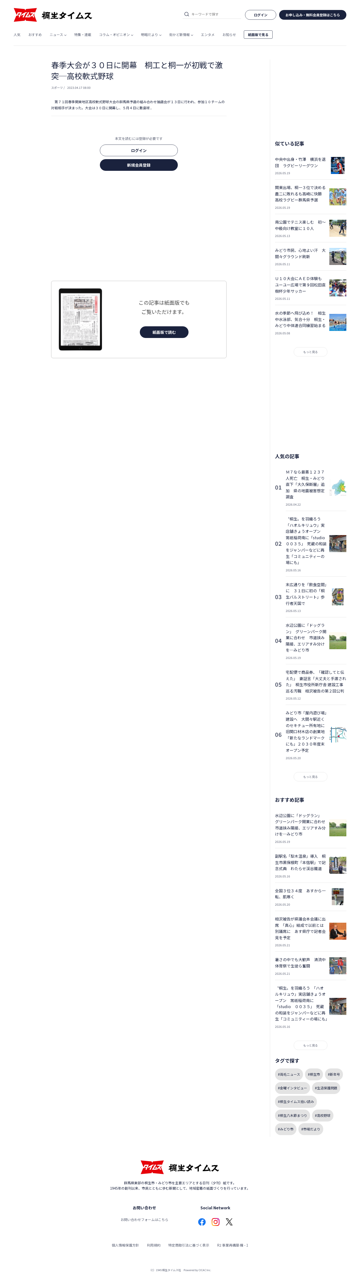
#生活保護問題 (326, 1087)
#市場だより (310, 1129)
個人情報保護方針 (125, 1245)
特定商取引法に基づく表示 (188, 1245)
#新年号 (334, 1074)
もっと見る (310, 352)
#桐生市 (314, 1074)
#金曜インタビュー (292, 1087)
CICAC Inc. (205, 1270)
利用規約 (154, 1245)
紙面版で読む (164, 332)
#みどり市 (286, 1129)
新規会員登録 (139, 165)
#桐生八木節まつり (292, 1115)
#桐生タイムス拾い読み (296, 1101)
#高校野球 (323, 1115)
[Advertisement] (139, 227)
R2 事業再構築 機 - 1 (232, 1245)
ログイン (139, 150)
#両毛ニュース (289, 1074)
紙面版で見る (258, 34)
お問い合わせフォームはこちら (144, 1219)
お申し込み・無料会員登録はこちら (312, 14)
